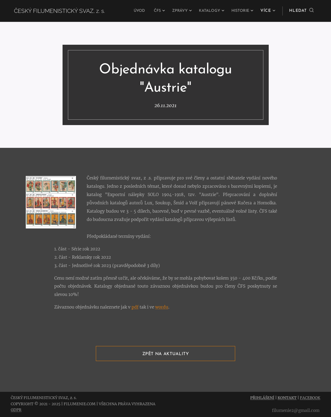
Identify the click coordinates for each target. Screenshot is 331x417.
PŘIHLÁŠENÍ (262, 397)
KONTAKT (287, 397)
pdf (135, 307)
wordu (161, 307)
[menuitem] (131, 11)
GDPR (16, 409)
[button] (301, 11)
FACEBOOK (310, 397)
